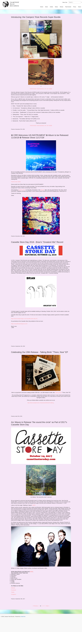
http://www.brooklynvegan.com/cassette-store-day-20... (24, 318)
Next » (47, 606)
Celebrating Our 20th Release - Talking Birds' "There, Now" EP (39, 352)
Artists (51, 6)
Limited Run (22, 616)
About (79, 6)
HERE (33, 505)
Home (41, 6)
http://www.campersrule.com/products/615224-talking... (41, 402)
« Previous (35, 606)
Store (46, 6)
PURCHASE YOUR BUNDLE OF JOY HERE (41, 88)
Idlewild (42, 190)
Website (13, 588)
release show (22, 190)
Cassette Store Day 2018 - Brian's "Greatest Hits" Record (37, 242)
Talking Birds (58, 392)
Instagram (13, 594)
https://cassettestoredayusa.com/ (19, 323)
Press (74, 6)
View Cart (64, 2)
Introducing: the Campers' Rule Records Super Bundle (35, 17)
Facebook (13, 590)
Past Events (68, 6)
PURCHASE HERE (16, 181)
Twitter (12, 592)
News (56, 6)
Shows (61, 6)
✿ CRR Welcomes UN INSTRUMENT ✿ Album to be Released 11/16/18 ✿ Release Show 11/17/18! (39, 136)
